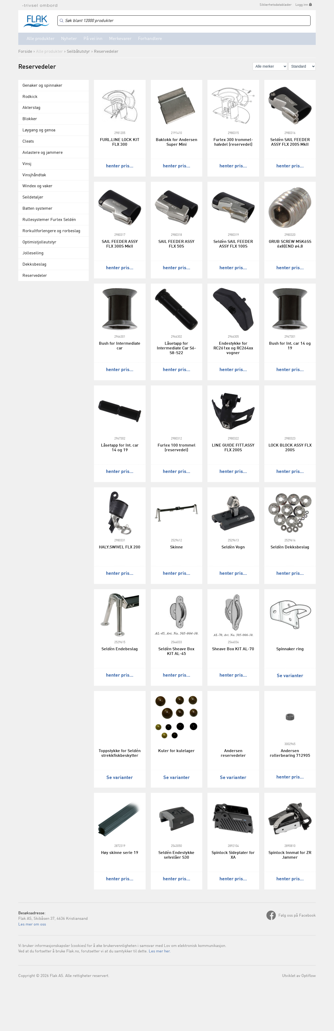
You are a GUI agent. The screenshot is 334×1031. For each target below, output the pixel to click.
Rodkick (30, 97)
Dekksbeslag (34, 264)
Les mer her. (160, 951)
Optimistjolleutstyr (39, 242)
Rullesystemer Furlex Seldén (49, 220)
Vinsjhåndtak (34, 175)
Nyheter (69, 39)
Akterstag (31, 108)
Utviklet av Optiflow (299, 976)
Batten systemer (37, 209)
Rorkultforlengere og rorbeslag (51, 231)
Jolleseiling (33, 253)
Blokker (29, 119)
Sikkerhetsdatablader (275, 5)
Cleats (28, 141)
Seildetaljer (32, 197)
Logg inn (301, 5)
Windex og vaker (37, 186)
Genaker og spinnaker (42, 86)
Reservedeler (106, 52)
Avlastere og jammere (42, 153)
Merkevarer (120, 39)
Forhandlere (150, 39)
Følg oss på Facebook (297, 916)
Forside (25, 52)
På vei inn (93, 39)
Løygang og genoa (38, 130)
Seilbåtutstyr (78, 52)
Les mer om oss (32, 925)
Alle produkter (41, 39)
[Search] (184, 20)
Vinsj (26, 164)
